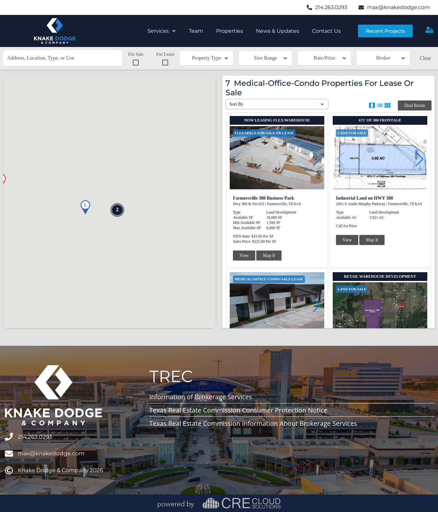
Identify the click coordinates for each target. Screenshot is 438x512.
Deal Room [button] (414, 105)
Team (196, 31)
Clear (425, 58)
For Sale (136, 59)
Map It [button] (269, 255)
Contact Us (326, 31)
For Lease (165, 59)
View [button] (244, 255)
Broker (383, 58)
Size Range (265, 58)
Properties (229, 31)
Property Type (206, 58)
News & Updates (277, 31)
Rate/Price (324, 58)
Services (161, 31)
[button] (85, 207)
